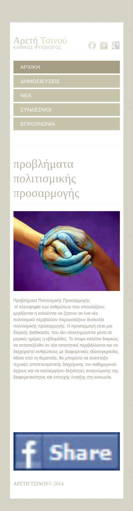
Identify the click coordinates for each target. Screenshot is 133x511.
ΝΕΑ (26, 95)
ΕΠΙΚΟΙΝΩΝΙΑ (38, 124)
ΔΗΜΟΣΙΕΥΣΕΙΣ (40, 81)
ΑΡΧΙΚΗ (30, 67)
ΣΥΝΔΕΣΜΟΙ (36, 109)
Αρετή (40, 40)
